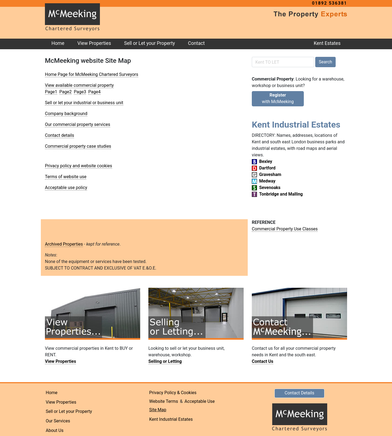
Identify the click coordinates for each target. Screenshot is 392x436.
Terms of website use (65, 176)
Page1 (51, 91)
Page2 (65, 91)
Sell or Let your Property (149, 43)
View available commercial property (79, 85)
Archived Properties (64, 244)
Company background (66, 113)
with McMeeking (278, 98)
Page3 (80, 91)
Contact (196, 43)
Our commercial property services (77, 124)
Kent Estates (327, 43)
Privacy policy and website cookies (78, 165)
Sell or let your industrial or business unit (84, 102)
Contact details (59, 135)
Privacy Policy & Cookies (173, 392)
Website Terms (163, 401)
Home (57, 43)
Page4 (94, 91)
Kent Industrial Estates (171, 419)
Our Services (58, 420)
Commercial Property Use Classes (285, 228)
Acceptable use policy (66, 187)
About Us (54, 430)
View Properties (94, 43)
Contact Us (262, 361)
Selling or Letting (165, 361)
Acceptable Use (200, 401)
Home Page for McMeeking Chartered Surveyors (91, 74)
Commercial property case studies (78, 146)
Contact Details (299, 392)
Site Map (157, 409)
